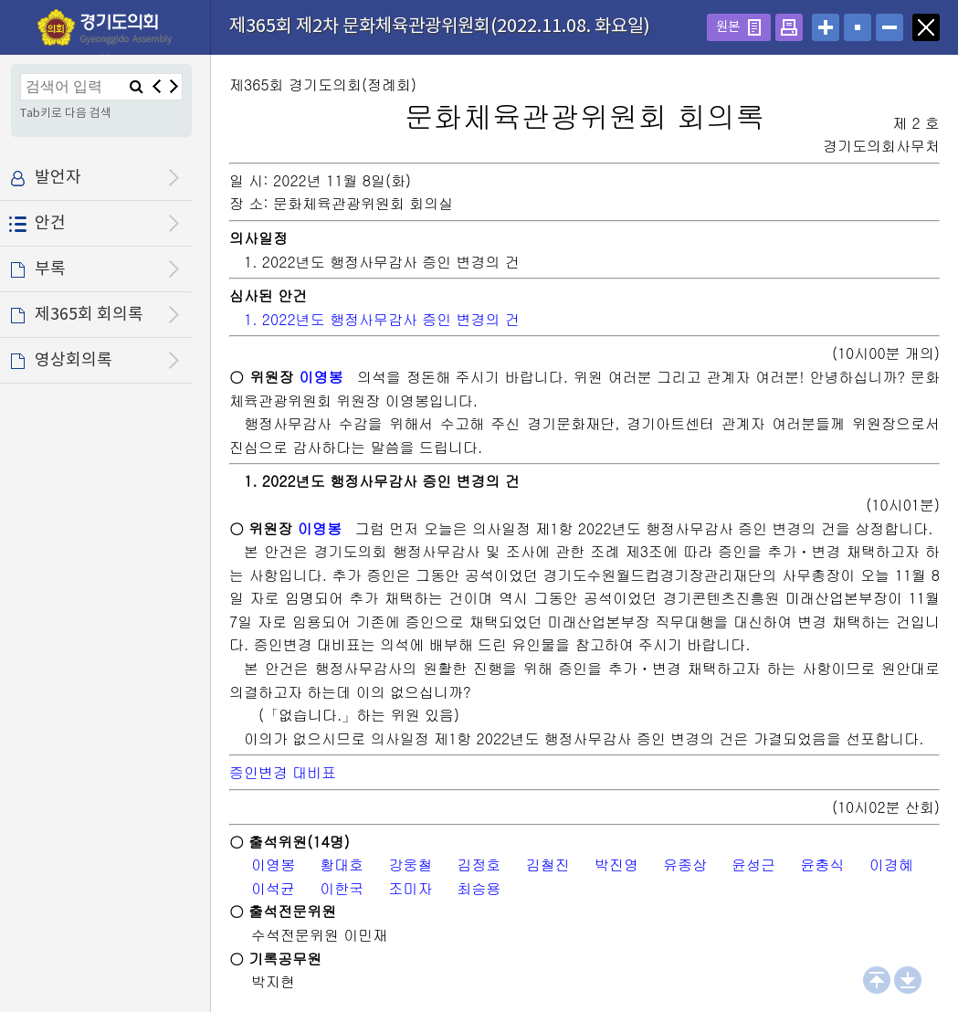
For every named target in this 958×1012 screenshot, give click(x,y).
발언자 (58, 177)
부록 (50, 269)
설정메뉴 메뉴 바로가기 (0, 0)
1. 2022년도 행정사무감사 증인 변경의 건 (382, 319)
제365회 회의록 (89, 314)
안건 (50, 223)
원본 (728, 27)
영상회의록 (73, 360)
